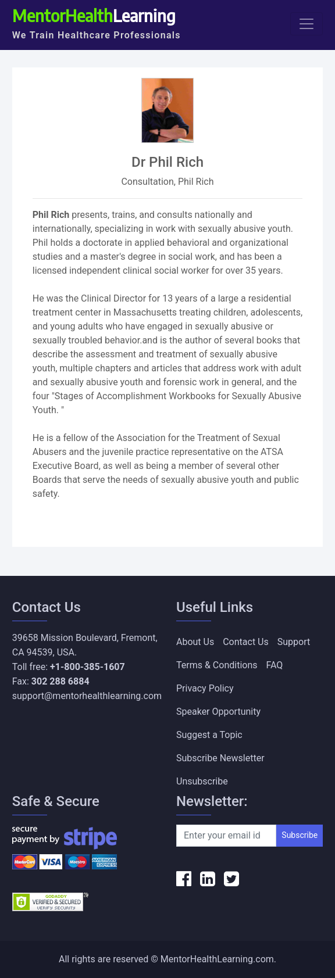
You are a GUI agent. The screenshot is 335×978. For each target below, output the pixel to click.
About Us (195, 641)
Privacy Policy (205, 688)
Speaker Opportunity (218, 711)
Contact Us (246, 641)
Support (293, 641)
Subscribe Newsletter (220, 758)
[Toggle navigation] (306, 23)
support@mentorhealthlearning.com (87, 695)
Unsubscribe (202, 781)
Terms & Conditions (217, 665)
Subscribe (299, 835)
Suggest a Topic (209, 734)
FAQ (274, 665)
